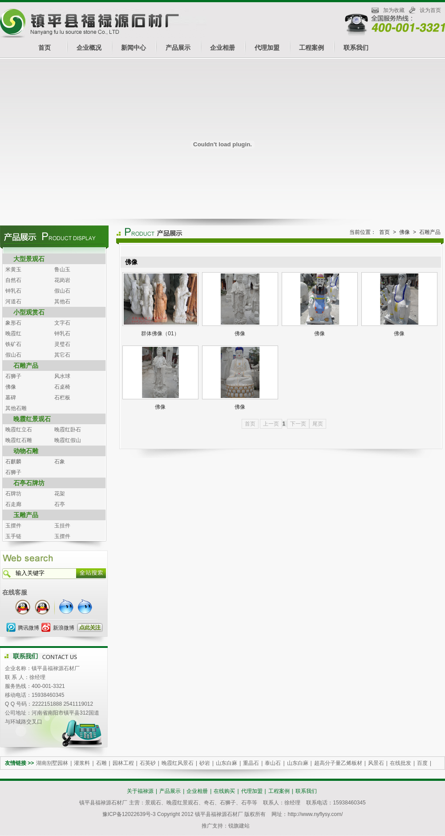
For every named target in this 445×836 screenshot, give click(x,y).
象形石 (13, 323)
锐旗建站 (239, 826)
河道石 (13, 301)
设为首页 (430, 10)
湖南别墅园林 (52, 763)
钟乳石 (13, 291)
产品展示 (178, 47)
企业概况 (89, 47)
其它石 (62, 355)
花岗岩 (62, 280)
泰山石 (273, 763)
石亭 (59, 504)
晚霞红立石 (18, 429)
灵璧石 (62, 344)
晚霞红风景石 (178, 763)
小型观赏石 (28, 312)
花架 (59, 493)
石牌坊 (13, 493)
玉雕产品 (25, 514)
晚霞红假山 (67, 440)
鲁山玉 (62, 269)
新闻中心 (133, 47)
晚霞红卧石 (67, 429)
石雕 (101, 763)
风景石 (376, 763)
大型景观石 (28, 258)
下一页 (298, 424)
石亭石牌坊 (28, 482)
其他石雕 (16, 408)
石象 (59, 461)
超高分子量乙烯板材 (338, 763)
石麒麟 (13, 461)
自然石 (13, 280)
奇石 (209, 803)
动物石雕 (25, 450)
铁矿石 (13, 344)
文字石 (62, 323)
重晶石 (251, 763)
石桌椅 (62, 387)
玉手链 (13, 536)
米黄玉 (13, 269)
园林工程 (123, 763)
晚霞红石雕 (18, 440)
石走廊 (13, 504)
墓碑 (10, 397)
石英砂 (148, 763)
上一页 (271, 424)
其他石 (62, 301)
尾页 (317, 424)
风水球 (62, 376)
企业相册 (222, 47)
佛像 (10, 387)
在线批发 (400, 763)
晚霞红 (13, 333)
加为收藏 (394, 10)
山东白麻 (226, 763)
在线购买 (224, 791)
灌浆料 (82, 763)
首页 (44, 47)
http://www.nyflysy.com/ (315, 814)
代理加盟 (267, 47)
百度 (422, 763)
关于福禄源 (140, 791)
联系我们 (356, 47)
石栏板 (62, 397)
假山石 (62, 291)
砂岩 (204, 763)
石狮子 (13, 376)
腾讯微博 (28, 628)
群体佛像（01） (160, 333)
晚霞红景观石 (32, 418)
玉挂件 (62, 525)
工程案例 (311, 47)
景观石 (153, 803)
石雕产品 (25, 365)
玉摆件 (13, 525)
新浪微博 (63, 628)
